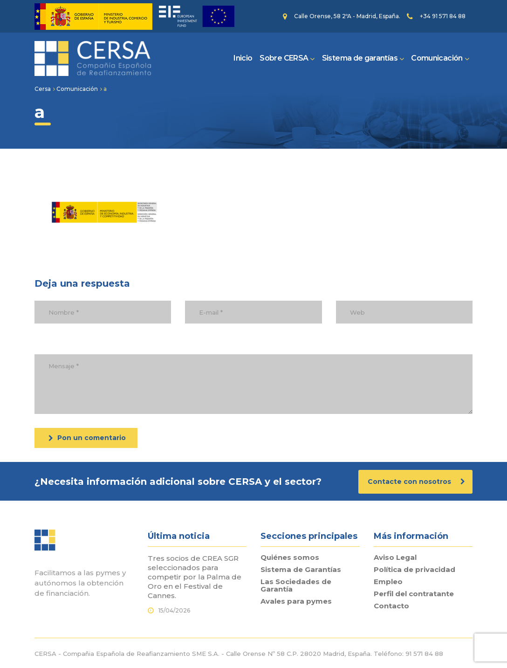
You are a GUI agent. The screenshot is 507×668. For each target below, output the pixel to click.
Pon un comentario (87, 438)
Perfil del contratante (414, 594)
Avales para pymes (296, 601)
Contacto (391, 606)
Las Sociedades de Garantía (295, 585)
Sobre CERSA (284, 58)
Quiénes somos (289, 557)
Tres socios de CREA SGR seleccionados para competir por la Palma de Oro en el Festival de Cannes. (194, 577)
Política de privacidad (414, 569)
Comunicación (436, 58)
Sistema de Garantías (300, 569)
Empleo (388, 581)
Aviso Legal (395, 557)
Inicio (242, 58)
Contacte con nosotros (416, 481)
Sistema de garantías (359, 58)
